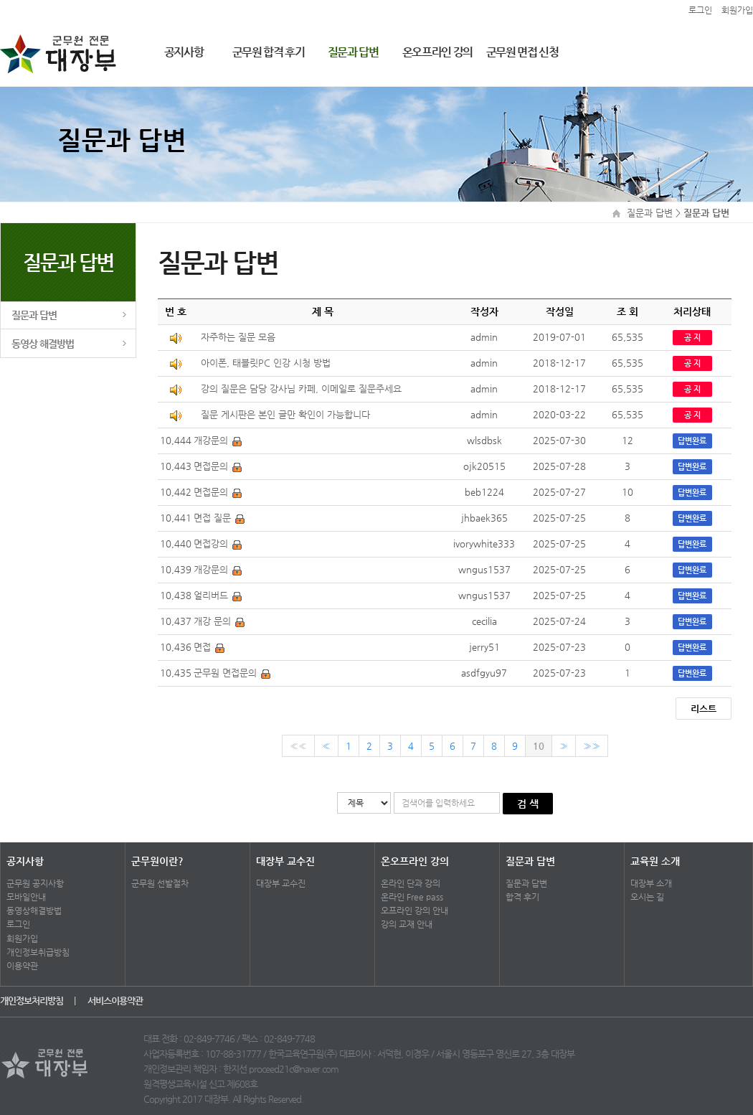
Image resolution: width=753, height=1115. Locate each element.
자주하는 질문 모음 (238, 336)
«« (298, 745)
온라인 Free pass (412, 897)
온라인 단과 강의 (410, 883)
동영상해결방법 (34, 910)
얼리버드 (211, 595)
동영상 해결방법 (43, 343)
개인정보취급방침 (38, 952)
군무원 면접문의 (225, 672)
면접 (202, 646)
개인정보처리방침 (32, 1000)
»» (591, 745)
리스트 (703, 708)
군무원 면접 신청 (522, 52)
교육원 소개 (655, 861)
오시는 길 (647, 897)
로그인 (18, 924)
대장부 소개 (651, 883)
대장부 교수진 (285, 861)
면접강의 (211, 543)
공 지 (692, 337)
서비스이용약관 (115, 1000)
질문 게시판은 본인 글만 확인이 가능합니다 (285, 414)
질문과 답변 (353, 52)
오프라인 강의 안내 (414, 910)
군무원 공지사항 (35, 883)
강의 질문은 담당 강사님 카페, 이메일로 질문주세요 (301, 388)
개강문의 (211, 440)
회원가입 (22, 938)
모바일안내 (26, 897)
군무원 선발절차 (160, 883)
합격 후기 (522, 897)
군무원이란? (157, 861)
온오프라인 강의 (437, 52)
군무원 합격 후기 (268, 52)
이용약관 (22, 966)
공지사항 (184, 52)
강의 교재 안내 (406, 924)
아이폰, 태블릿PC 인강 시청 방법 (266, 362)
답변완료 (692, 441)
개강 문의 (212, 621)
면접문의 (211, 466)
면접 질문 (212, 517)
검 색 (528, 803)
